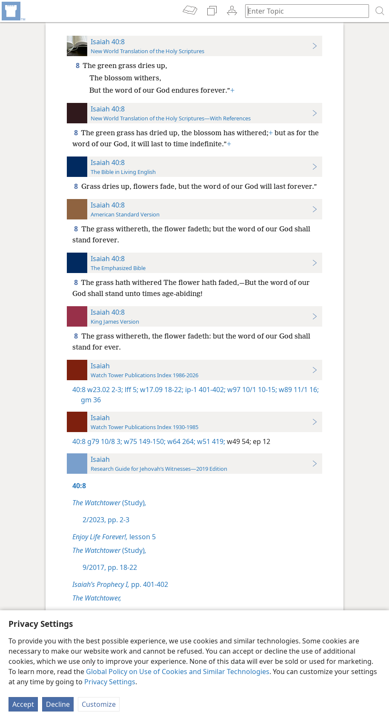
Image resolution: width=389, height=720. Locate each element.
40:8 (79, 389)
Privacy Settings (109, 681)
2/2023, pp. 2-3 (106, 519)
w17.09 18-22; (160, 389)
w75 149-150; (144, 441)
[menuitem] (13, 11)
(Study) (109, 502)
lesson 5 (114, 536)
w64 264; (180, 441)
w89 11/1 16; (298, 389)
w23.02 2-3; (105, 389)
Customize (99, 704)
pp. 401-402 (120, 584)
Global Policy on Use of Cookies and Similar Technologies (177, 671)
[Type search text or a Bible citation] (303, 11)
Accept (23, 704)
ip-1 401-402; (204, 389)
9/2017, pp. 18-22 (110, 567)
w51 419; (210, 441)
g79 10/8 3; (104, 441)
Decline (58, 704)
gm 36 (91, 399)
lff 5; (130, 389)
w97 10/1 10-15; (251, 389)
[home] (13, 11)
